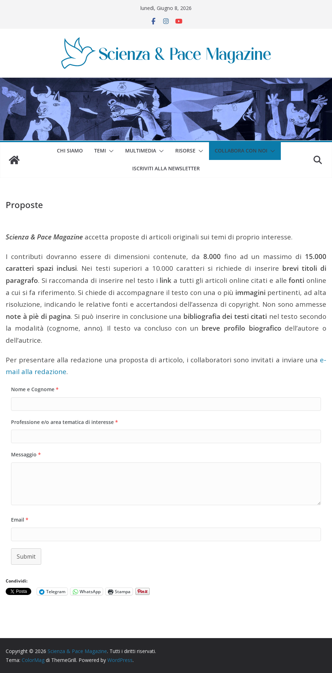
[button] (110, 151)
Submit (26, 556)
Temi (100, 150)
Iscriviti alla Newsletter (166, 168)
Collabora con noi (241, 150)
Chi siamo (70, 150)
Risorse (185, 150)
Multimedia (140, 150)
